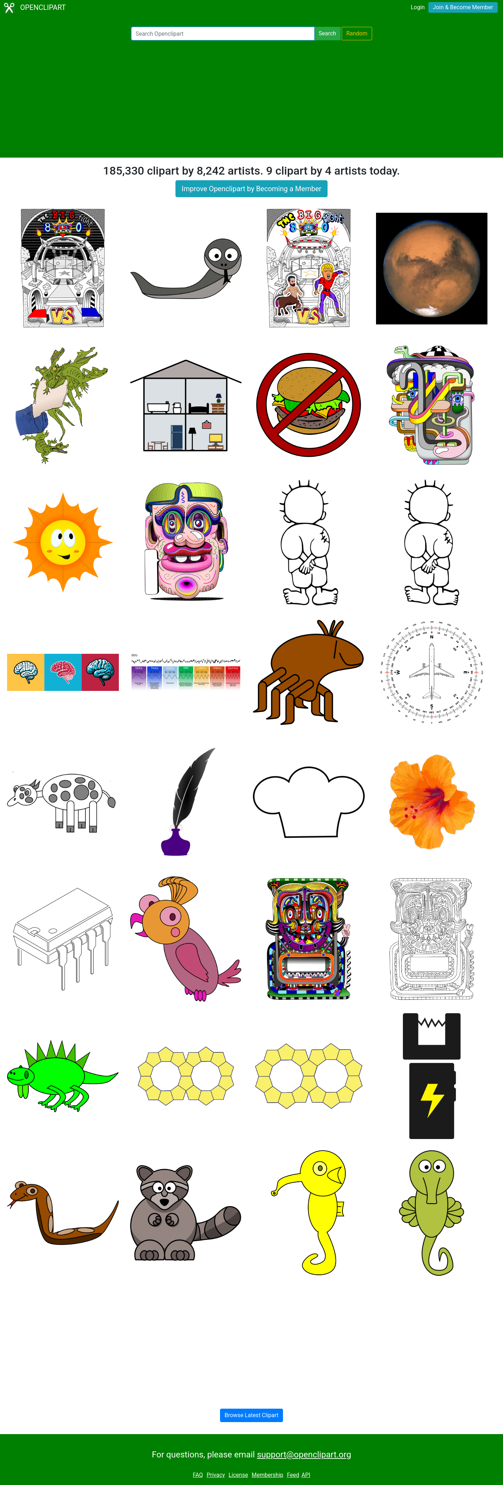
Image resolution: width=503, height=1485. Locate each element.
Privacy (216, 1475)
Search (327, 33)
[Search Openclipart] (222, 33)
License (238, 1475)
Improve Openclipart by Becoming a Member (251, 188)
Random (357, 33)
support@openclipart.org (304, 1455)
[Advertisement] (251, 98)
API (305, 1475)
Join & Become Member (463, 7)
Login (417, 7)
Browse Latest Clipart (252, 1415)
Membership (267, 1475)
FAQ (198, 1475)
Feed (293, 1475)
